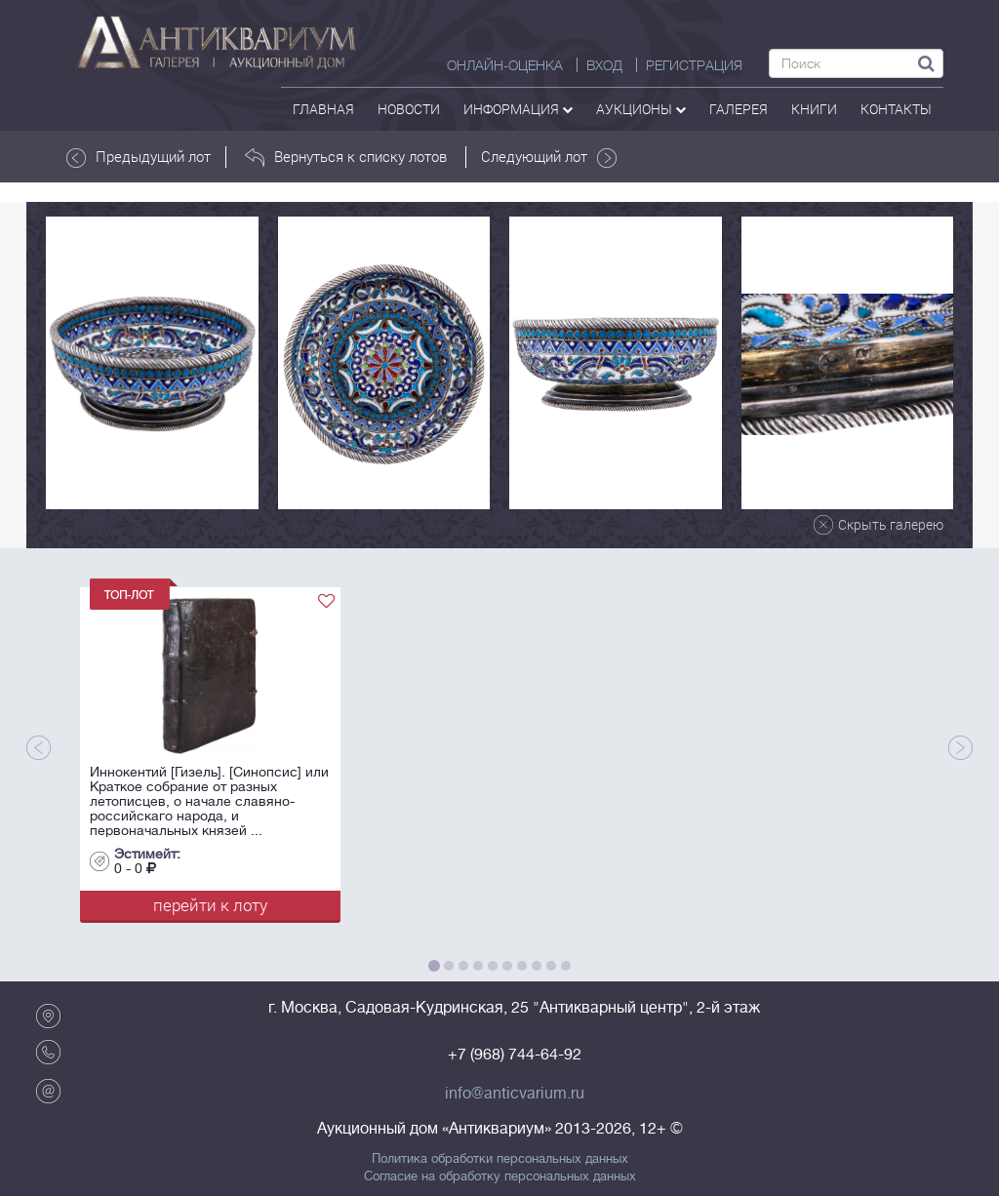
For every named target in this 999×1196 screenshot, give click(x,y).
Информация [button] (518, 109)
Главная (323, 109)
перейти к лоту (210, 905)
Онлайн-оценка (505, 65)
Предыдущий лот (138, 157)
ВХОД (604, 65)
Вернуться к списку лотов (346, 157)
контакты (896, 109)
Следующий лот (549, 157)
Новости (409, 109)
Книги (814, 109)
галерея (738, 109)
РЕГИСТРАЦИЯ (694, 65)
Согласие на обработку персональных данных (500, 1176)
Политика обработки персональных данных (500, 1159)
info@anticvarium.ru (514, 1093)
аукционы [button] (641, 109)
